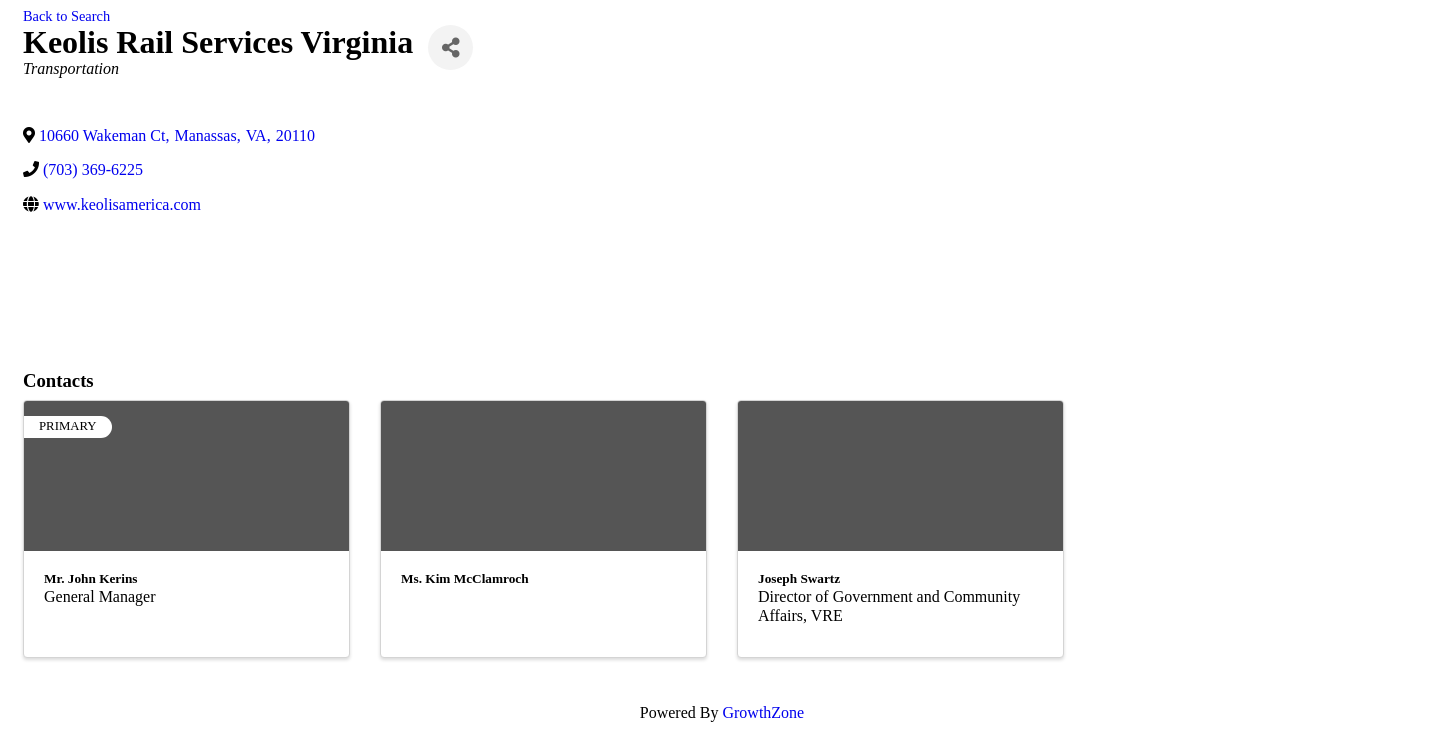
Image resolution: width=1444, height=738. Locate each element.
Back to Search (66, 16)
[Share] (450, 47)
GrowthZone (763, 712)
